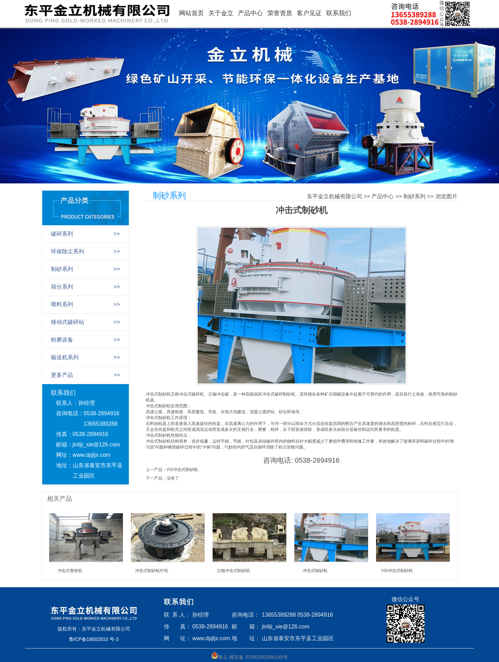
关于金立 (220, 13)
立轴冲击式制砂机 (233, 570)
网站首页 (191, 13)
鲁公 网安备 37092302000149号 (249, 656)
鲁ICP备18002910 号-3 (94, 639)
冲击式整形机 (69, 570)
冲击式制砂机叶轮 (151, 570)
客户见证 (309, 13)
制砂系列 (414, 196)
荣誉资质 (279, 13)
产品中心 (250, 13)
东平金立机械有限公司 (334, 196)
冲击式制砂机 (315, 570)
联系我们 (338, 13)
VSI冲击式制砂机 (182, 469)
